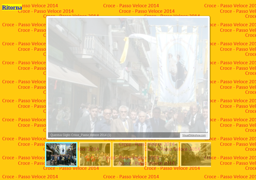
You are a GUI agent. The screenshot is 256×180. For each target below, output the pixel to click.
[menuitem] (61, 154)
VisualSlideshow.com (194, 135)
